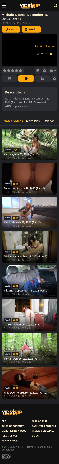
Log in (49, 46)
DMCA (35, 435)
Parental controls (44, 426)
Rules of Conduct (13, 426)
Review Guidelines (43, 430)
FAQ (4, 421)
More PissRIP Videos (40, 121)
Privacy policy (11, 440)
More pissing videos (14, 430)
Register (39, 46)
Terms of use (9, 435)
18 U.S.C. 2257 (39, 421)
